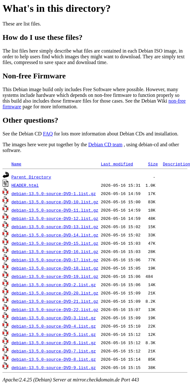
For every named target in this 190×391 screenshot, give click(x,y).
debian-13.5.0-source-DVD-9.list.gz (53, 367)
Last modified (117, 164)
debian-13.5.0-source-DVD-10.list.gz (54, 202)
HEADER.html (25, 185)
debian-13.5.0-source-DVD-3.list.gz (53, 318)
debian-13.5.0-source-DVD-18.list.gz (54, 268)
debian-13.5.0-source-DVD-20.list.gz (54, 293)
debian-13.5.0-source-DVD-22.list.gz (54, 309)
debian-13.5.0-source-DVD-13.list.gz (54, 226)
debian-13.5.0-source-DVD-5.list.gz (53, 334)
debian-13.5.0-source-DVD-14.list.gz (54, 235)
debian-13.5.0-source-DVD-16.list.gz (54, 251)
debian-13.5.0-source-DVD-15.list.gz (54, 243)
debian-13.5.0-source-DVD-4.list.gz (53, 326)
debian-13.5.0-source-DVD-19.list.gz (54, 276)
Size (153, 164)
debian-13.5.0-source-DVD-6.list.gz (53, 342)
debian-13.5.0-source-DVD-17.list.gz (54, 260)
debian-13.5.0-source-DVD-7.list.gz (53, 351)
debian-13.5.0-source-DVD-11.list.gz (54, 210)
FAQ (48, 133)
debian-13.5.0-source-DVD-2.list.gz (53, 284)
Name (16, 164)
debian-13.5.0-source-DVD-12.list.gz (54, 218)
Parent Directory (31, 177)
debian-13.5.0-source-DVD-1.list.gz (53, 193)
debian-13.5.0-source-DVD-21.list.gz (54, 301)
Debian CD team (105, 144)
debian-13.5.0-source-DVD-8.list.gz (53, 359)
